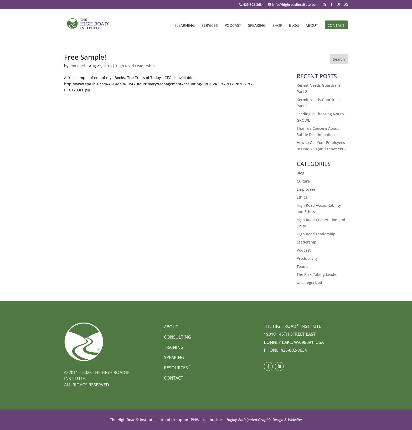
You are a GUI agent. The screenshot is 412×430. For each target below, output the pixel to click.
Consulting (177, 337)
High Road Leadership (135, 65)
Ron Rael (77, 65)
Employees (306, 189)
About (312, 26)
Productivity (307, 258)
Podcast (233, 26)
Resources (176, 368)
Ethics (302, 197)
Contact (335, 26)
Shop (277, 26)
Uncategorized (309, 282)
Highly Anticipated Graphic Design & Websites (263, 419)
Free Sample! (85, 57)
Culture (303, 181)
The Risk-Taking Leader (317, 274)
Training (174, 347)
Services (210, 26)
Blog (294, 26)
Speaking (257, 26)
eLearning (184, 26)
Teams (302, 266)
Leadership (306, 242)
